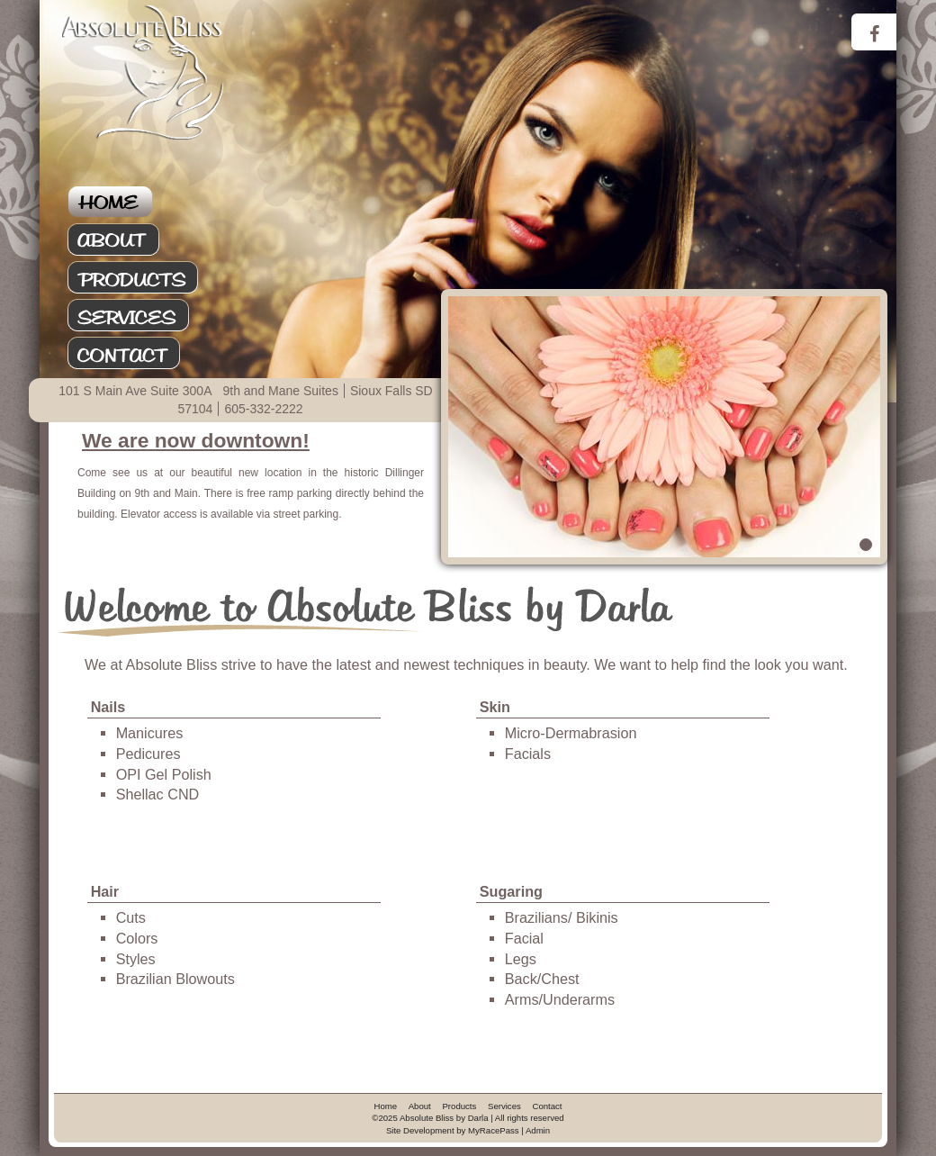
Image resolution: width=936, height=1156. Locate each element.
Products (143, 278)
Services (143, 316)
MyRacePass (493, 1130)
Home (143, 203)
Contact (143, 354)
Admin (538, 1130)
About (143, 240)
